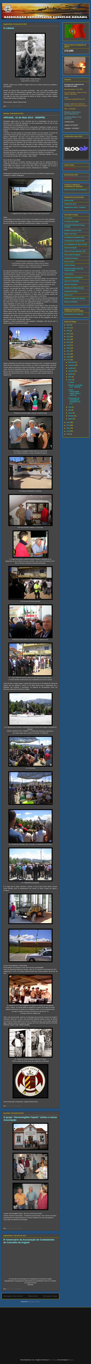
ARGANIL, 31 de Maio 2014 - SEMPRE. (24, 117)
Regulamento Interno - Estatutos (75, 207)
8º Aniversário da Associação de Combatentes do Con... (74, 400)
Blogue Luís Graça (70, 234)
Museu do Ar (68, 295)
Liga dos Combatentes (71, 281)
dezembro (71, 362)
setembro (71, 371)
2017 (68, 351)
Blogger (71, 1360)
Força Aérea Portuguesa (72, 255)
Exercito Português (70, 248)
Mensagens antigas (50, 1296)
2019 (68, 345)
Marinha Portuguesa (71, 284)
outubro (71, 368)
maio (70, 407)
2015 (68, 357)
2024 (68, 331)
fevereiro (71, 416)
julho (70, 377)
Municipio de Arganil (70, 291)
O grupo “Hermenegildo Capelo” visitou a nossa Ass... (74, 392)
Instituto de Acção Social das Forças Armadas (73, 269)
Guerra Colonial (69, 265)
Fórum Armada (69, 262)
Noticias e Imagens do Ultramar (74, 298)
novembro (71, 365)
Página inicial (33, 1296)
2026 (68, 325)
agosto (70, 374)
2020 (68, 342)
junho (70, 380)
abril (69, 410)
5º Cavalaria (68, 218)
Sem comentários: (17, 106)
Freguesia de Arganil (71, 258)
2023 (68, 334)
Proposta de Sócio (70, 204)
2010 (68, 431)
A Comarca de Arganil (71, 221)
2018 (68, 348)
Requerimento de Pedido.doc (73, 314)
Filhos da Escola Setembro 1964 (75, 251)
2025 (68, 328)
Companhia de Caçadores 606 (74, 241)
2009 (68, 434)
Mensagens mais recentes (13, 1296)
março (70, 413)
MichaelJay (53, 1360)
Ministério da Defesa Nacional (74, 288)
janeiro (70, 419)
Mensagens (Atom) (34, 1301)
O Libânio (8, 28)
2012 (68, 425)
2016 (68, 354)
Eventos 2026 (68, 200)
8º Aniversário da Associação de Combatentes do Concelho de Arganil (28, 1241)
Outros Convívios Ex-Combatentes (75, 190)
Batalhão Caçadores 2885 (72, 230)
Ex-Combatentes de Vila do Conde (75, 244)
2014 (68, 360)
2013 (68, 422)
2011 (68, 428)
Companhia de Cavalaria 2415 (74, 237)
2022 (68, 336)
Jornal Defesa (68, 274)
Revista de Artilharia (70, 302)
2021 (68, 339)
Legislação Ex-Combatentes (73, 277)
